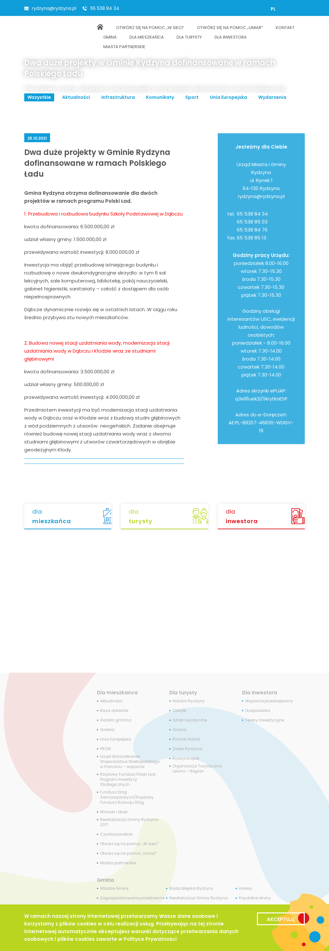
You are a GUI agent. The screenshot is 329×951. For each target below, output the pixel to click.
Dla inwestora (259, 692)
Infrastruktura (118, 97)
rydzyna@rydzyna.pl (54, 8)
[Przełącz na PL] (273, 8)
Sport (192, 97)
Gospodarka (257, 710)
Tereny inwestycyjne (264, 720)
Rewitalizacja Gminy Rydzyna (198, 898)
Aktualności (93, 88)
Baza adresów (114, 710)
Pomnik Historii (186, 739)
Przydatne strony (255, 898)
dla (71, 517)
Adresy (245, 888)
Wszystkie (39, 97)
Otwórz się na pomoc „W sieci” (129, 843)
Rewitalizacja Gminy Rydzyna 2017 (129, 822)
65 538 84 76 (252, 229)
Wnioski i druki (114, 812)
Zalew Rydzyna (187, 748)
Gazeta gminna (115, 720)
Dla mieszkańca (117, 692)
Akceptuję (281, 919)
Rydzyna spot (185, 758)
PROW (105, 748)
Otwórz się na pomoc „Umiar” (128, 853)
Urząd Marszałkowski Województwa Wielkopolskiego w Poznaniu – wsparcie (130, 761)
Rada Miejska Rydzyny (191, 888)
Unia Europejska (228, 97)
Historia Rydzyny (188, 701)
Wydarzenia (272, 97)
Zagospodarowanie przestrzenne (132, 898)
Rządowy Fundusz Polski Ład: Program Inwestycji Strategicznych (128, 779)
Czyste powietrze (116, 834)
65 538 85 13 (251, 237)
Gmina (68, 88)
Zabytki (179, 710)
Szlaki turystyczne (189, 720)
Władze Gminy (114, 888)
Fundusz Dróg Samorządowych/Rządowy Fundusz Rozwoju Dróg (127, 797)
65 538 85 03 (252, 221)
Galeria (107, 729)
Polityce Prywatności (150, 939)
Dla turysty (183, 692)
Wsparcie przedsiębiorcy (269, 701)
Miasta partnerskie (118, 863)
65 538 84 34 (104, 8)
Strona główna (40, 88)
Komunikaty (160, 97)
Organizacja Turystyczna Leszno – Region (197, 769)
